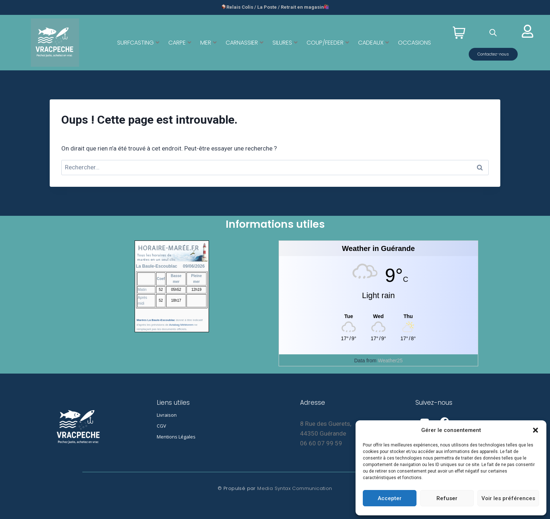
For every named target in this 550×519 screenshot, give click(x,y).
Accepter (390, 498)
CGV (161, 426)
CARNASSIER (244, 42)
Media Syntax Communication (294, 488)
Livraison (167, 415)
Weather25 (390, 360)
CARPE (179, 42)
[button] (535, 430)
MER (208, 42)
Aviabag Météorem (181, 324)
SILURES (284, 42)
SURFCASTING (138, 42)
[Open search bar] (493, 32)
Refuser (446, 498)
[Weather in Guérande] (378, 316)
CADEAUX (373, 42)
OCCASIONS (414, 42)
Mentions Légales (176, 436)
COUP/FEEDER (328, 42)
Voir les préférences (508, 498)
